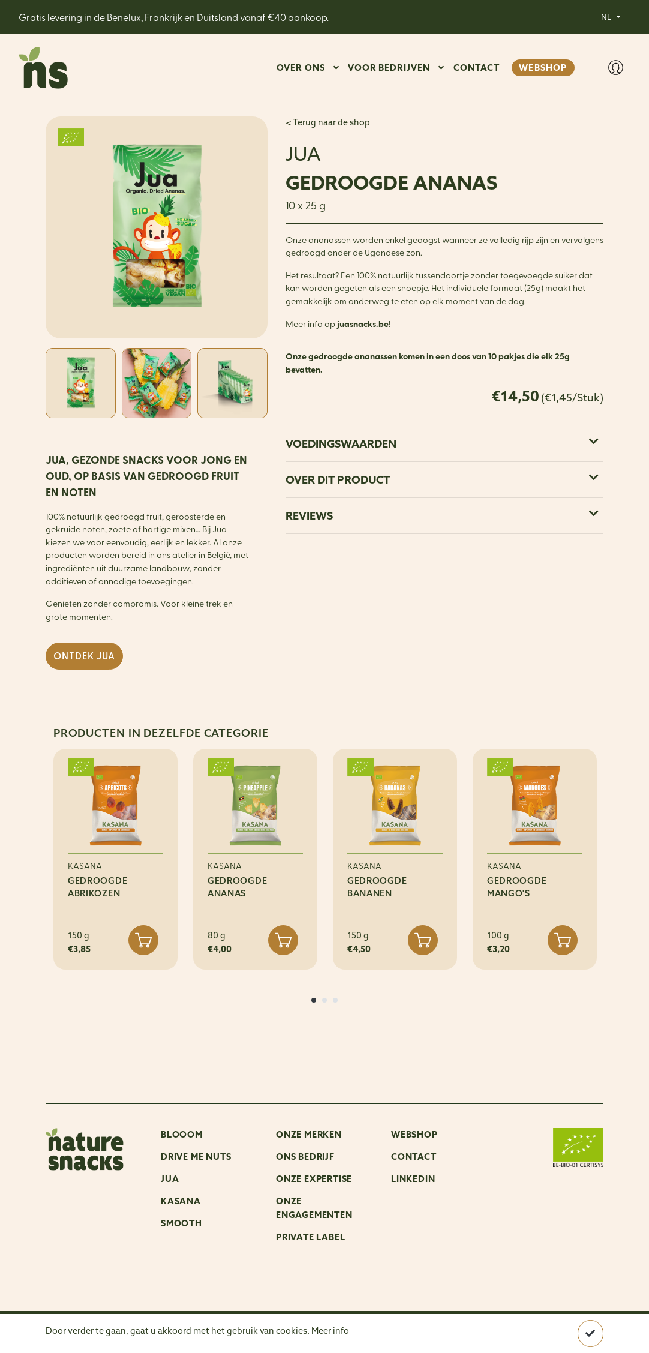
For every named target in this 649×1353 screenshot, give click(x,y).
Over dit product (442, 480)
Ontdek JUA (84, 655)
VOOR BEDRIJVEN (389, 67)
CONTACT (476, 67)
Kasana (181, 1201)
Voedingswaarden (442, 444)
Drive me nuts (196, 1156)
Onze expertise (314, 1178)
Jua (170, 1178)
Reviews (442, 516)
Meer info (330, 1330)
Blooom (182, 1134)
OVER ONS (301, 67)
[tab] (444, 444)
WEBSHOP (543, 67)
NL (607, 16)
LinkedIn (413, 1178)
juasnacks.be (363, 323)
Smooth (181, 1223)
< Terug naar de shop (328, 122)
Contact (414, 1156)
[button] (313, 1000)
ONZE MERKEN (309, 1134)
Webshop (414, 1134)
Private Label (310, 1237)
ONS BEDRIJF (305, 1156)
